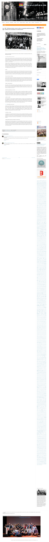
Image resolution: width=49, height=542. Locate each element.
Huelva (37, 311)
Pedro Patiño (44, 412)
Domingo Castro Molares (44, 265)
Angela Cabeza (43, 205)
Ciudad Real (41, 251)
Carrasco (37, 244)
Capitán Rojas (45, 236)
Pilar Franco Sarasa (38, 416)
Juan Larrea (38, 349)
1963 (39, 185)
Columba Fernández (38, 253)
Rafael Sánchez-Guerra (41, 424)
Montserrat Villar (41, 400)
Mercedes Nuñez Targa (44, 395)
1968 (44, 185)
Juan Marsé (44, 349)
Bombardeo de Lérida (44, 230)
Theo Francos (40, 451)
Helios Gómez (42, 307)
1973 (40, 186)
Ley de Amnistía (43, 361)
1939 (39, 183)
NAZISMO (27, 22)
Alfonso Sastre (38, 195)
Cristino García (41, 259)
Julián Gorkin (40, 354)
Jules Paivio (39, 353)
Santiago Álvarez (41, 442)
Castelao (41, 246)
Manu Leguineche (42, 371)
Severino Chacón (42, 444)
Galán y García (40, 296)
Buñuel (37, 233)
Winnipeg (45, 463)
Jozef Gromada (44, 344)
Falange (39, 281)
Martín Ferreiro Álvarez (42, 389)
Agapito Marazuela (43, 189)
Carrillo (42, 244)
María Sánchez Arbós (40, 385)
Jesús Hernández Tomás (42, 321)
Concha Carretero (38, 255)
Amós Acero (42, 199)
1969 (45, 185)
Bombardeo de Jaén (39, 230)
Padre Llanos (45, 408)
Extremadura (39, 280)
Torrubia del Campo (44, 453)
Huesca (39, 311)
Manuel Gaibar (42, 374)
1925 (40, 182)
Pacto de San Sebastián (42, 408)
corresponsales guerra (41, 258)
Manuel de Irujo (44, 373)
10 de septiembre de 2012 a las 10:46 (10, 142)
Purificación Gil (38, 421)
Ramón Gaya (41, 426)
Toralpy (40, 453)
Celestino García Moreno (39, 248)
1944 (45, 183)
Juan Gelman (45, 347)
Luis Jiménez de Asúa (41, 367)
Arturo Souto (41, 216)
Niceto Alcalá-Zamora (43, 403)
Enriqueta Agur (41, 276)
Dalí (37, 261)
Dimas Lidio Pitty (40, 263)
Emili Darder (41, 272)
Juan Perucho (45, 350)
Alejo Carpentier (44, 193)
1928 (43, 182)
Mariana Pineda (40, 387)
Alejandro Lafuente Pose (40, 193)
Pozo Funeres (42, 418)
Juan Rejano (40, 351)
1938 (37, 183)
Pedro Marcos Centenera (40, 412)
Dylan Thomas (40, 267)
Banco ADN (41, 220)
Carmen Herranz (39, 242)
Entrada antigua (33, 157)
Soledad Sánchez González (41, 446)
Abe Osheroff (41, 188)
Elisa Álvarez (45, 271)
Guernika (41, 304)
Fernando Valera (44, 286)
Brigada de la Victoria (42, 232)
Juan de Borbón (40, 346)
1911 (37, 181)
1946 (38, 184)
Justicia (44, 355)
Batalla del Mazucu (41, 224)
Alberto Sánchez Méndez (43, 192)
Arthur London (45, 215)
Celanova (45, 247)
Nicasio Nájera (39, 403)
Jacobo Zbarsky (43, 317)
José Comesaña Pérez (40, 330)
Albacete (37, 191)
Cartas (44, 244)
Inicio (19, 157)
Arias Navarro (41, 214)
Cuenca (40, 260)
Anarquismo (45, 201)
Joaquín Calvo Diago (42, 323)
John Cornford (41, 325)
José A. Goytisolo (39, 327)
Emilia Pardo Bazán (40, 273)
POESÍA (30, 22)
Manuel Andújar (43, 372)
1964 (40, 185)
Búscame (41, 233)
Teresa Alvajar (38, 450)
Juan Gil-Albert (40, 348)
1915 (41, 181)
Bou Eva (39, 232)
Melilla (42, 394)
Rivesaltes (38, 436)
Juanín (42, 352)
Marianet (43, 387)
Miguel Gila (38, 397)
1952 (45, 184)
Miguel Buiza (42, 396)
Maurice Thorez (42, 393)
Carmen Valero (42, 243)
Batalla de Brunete (41, 222)
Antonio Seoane (45, 213)
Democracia (45, 261)
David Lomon (42, 261)
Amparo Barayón (44, 199)
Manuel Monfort (40, 375)
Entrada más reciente (4, 157)
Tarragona (45, 448)
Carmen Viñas (45, 243)
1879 (44, 180)
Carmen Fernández (41, 241)
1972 (39, 186)
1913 (39, 181)
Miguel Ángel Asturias (39, 396)
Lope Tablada (41, 364)
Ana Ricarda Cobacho (39, 201)
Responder (5, 140)
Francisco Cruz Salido (44, 290)
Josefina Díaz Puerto (43, 342)
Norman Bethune (43, 404)
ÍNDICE (41, 22)
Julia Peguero (41, 353)
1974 (42, 186)
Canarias (38, 236)
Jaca (38, 317)
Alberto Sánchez (39, 192)
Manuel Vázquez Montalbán (43, 377)
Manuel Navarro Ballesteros (44, 375)
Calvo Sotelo (42, 234)
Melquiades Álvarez (44, 394)
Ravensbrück (42, 430)
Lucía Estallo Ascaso (43, 365)
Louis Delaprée (39, 365)
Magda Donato (45, 370)
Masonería (38, 391)
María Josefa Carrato (43, 383)
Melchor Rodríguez (40, 394)
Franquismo (38, 293)
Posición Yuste (38, 418)
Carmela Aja (39, 239)
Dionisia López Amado (44, 263)
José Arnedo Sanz (41, 328)
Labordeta (43, 357)
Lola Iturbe (39, 364)
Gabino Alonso (39, 122)
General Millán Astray (42, 298)
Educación (40, 269)
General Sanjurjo (38, 300)
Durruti (37, 267)
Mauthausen (45, 393)
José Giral (43, 332)
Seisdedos (39, 444)
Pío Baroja (38, 417)
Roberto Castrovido (43, 436)
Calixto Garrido (39, 234)
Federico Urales (39, 282)
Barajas (43, 220)
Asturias (41, 217)
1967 (43, 185)
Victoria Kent (41, 461)
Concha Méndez (41, 255)
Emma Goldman (42, 274)
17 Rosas (42, 180)
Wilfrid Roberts (39, 463)
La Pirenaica (39, 357)
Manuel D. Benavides (41, 373)
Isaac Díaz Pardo (43, 315)
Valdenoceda (45, 455)
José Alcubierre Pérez (43, 327)
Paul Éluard (44, 410)
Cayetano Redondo (41, 247)
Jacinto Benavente (40, 317)
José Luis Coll (42, 334)
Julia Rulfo (38, 354)
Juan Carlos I (39, 345)
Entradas (38, 110)
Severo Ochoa (45, 444)
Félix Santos (41, 284)
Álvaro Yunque (40, 197)
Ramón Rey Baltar (38, 428)
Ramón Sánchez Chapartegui (43, 428)
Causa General (38, 247)
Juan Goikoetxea (43, 348)
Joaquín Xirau (45, 324)
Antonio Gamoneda (38, 210)
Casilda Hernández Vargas (40, 245)
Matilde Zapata (38, 393)
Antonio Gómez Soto (41, 211)
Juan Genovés (38, 348)
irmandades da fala (39, 315)
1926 (41, 182)
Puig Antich (42, 420)
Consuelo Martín (40, 257)
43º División (41, 187)
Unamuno (38, 455)
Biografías (38, 227)
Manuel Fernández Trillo (39, 374)
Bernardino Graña (38, 226)
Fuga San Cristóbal (44, 294)
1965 (41, 185)
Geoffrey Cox (45, 300)
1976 (44, 186)
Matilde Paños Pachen (44, 392)
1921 (45, 181)
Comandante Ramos (42, 253)
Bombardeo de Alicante (44, 228)
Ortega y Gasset (44, 406)
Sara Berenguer (44, 442)
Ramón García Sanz (38, 426)
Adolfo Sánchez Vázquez (39, 189)
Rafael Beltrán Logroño (44, 422)
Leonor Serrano (45, 359)
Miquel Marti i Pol (41, 399)
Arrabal (40, 215)
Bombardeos (42, 231)
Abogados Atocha (44, 188)
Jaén (45, 317)
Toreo (41, 453)
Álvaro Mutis (38, 197)
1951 (44, 184)
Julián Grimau (42, 354)
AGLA (45, 189)
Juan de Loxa (43, 346)
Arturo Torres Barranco (44, 216)
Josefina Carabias (39, 342)
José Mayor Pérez (39, 338)
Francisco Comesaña (40, 290)
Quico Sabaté (45, 421)
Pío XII (40, 417)
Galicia (45, 296)
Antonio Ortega (39, 212)
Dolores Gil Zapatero (40, 265)
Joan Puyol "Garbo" (40, 322)
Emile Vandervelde (38, 272)
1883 (45, 180)
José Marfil (45, 336)
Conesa (6, 104)
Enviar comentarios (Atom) (8, 158)
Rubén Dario (43, 440)
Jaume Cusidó (41, 319)
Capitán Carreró (42, 236)
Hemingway (45, 307)
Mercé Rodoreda (40, 395)
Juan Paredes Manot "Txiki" (41, 350)
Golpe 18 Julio (39, 302)
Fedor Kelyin (42, 282)
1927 (42, 182)
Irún (41, 315)
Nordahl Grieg (40, 404)
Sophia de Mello (45, 446)
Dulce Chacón (45, 266)
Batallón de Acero (44, 224)
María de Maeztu (40, 381)
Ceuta (43, 249)
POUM (40, 418)
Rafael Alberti (40, 422)
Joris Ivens (41, 326)
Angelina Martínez (42, 207)
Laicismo (45, 357)
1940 (40, 183)
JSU (45, 344)
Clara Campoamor (44, 251)
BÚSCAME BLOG (37, 22)
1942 (43, 183)
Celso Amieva (42, 248)
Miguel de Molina (44, 396)
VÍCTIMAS (15, 22)
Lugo (40, 366)
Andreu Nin (40, 203)
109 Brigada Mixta (38, 180)
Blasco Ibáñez (40, 228)
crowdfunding (45, 259)
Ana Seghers (42, 201)
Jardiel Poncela (38, 319)
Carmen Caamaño (38, 240)
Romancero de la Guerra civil (41, 438)
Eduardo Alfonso (42, 267)
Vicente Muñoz (45, 459)
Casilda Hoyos (45, 245)
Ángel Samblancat (40, 205)
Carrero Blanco (40, 244)
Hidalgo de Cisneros (41, 309)
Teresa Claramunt (41, 450)
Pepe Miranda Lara (42, 414)
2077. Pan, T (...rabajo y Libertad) (42, 105)
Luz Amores (44, 369)
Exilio (37, 280)
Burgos (39, 233)
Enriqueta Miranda (44, 276)
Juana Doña (40, 352)
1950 (43, 184)
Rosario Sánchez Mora (39, 440)
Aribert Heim (43, 214)
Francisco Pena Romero (40, 292)
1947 (39, 184)
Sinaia (40, 445)
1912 (38, 181)
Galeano (43, 296)
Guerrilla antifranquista (42, 305)
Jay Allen (45, 319)
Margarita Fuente (39, 379)
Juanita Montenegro (44, 352)
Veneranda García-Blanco (43, 457)
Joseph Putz (38, 344)
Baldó (39, 220)
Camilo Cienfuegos (44, 234)
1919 (43, 181)
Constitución (38, 257)
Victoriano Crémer (44, 461)
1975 (43, 186)
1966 (42, 185)
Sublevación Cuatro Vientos (42, 447)
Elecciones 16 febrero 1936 (40, 270)
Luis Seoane (38, 369)
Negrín (37, 402)
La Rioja (41, 357)
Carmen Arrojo (45, 239)
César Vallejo (41, 249)
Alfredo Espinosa (44, 195)
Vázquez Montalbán (39, 457)
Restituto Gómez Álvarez (43, 432)
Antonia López (41, 209)
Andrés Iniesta (38, 203)
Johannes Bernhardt (38, 325)
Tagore (43, 448)
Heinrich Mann (39, 307)
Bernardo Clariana (41, 226)
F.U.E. (41, 280)
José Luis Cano (39, 334)
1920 (44, 181)
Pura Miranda (45, 420)
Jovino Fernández (40, 344)
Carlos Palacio (45, 238)
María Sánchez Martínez (44, 385)
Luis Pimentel (44, 368)
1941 (41, 183)
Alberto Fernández (43, 191)
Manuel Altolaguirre (40, 372)
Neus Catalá (44, 402)
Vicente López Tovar (41, 459)
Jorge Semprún (38, 326)
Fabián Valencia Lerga (44, 280)
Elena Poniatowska (42, 271)
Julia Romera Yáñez (44, 353)
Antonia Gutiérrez (38, 209)
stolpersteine (38, 447)
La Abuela (5, 142)
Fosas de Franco (38, 288)
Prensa (38, 419)
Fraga (41, 288)
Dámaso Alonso (39, 261)
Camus (45, 235)
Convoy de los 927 (44, 257)
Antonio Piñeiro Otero (43, 212)
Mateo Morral (44, 391)
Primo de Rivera (44, 419)
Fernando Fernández (41, 286)
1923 (38, 182)
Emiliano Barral (43, 273)
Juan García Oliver (42, 347)
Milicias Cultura (44, 398)
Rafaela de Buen (44, 424)
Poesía (45, 417)
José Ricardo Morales (41, 340)
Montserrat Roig (38, 400)
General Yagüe (41, 300)
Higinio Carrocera (44, 309)
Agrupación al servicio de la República (40, 190)
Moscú (43, 400)
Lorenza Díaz (45, 364)
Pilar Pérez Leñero (44, 416)
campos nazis (42, 235)
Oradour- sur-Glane (40, 406)
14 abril (41, 180)
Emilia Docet (44, 272)
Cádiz (37, 234)
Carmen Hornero (43, 242)
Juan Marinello (41, 349)
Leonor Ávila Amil (41, 359)
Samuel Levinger (38, 442)
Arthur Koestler (42, 215)
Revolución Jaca (38, 434)
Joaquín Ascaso (38, 323)
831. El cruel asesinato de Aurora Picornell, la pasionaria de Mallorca (43, 102)
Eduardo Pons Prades (42, 268)
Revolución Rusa (42, 434)
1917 (42, 181)
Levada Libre (40, 361)
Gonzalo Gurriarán (43, 302)
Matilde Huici (38, 392)
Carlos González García (41, 238)
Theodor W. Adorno (43, 451)
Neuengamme (41, 402)
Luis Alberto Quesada (43, 366)
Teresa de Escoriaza (44, 450)
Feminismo (44, 284)
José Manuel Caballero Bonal (41, 336)
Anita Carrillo (45, 207)
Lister (37, 364)
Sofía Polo (38, 446)
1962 (38, 185)
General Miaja (38, 298)
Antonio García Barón (43, 210)
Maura (40, 393)
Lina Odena (41, 363)
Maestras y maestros (41, 370)
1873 (43, 180)
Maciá (45, 369)
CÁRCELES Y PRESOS (22, 22)
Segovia (37, 444)
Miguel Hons (45, 397)
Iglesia (37, 312)
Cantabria (40, 236)
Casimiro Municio (38, 246)
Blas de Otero (43, 227)
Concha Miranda (44, 255)
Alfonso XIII (41, 195)
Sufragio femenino (41, 448)
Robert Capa (40, 436)
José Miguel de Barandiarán (43, 338)
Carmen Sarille (39, 243)
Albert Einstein (40, 191)
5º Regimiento (44, 187)
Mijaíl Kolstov (41, 398)
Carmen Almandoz (42, 239)
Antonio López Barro (44, 211)
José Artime (44, 328)
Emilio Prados (38, 274)
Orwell (37, 407)
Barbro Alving (45, 220)
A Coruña (39, 188)
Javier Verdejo (43, 319)
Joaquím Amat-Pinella (44, 322)
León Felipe (38, 359)
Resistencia (40, 432)
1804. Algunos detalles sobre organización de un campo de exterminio (43, 98)
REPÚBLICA (3, 22)
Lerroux (37, 361)
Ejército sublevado (44, 269)
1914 (40, 181)
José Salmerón (44, 340)
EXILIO (18, 22)
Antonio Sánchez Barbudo (40, 213)
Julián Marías (45, 354)
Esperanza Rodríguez (44, 278)
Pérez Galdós (45, 414)
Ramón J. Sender (40, 427)
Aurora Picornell (42, 218)
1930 (45, 182)
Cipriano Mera (38, 251)
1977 (45, 186)
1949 (42, 184)
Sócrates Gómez (44, 445)
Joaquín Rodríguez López (40, 324)
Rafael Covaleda (40, 423)
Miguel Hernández (41, 397)
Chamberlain (45, 249)
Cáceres (45, 233)
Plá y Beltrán (42, 417)
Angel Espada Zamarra (44, 203)
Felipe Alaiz (45, 282)
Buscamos (43, 233)
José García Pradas (40, 332)
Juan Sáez (43, 351)
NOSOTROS (33, 22)
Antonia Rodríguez (44, 209)
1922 (37, 182)
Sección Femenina (41, 443)
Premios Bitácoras (44, 418)
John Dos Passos (44, 325)
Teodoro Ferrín (45, 449)
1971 (38, 186)
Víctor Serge (39, 461)
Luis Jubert (44, 367)
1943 (44, 183)
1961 (37, 185)
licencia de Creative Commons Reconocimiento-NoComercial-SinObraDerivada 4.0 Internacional (41, 145)
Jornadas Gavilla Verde (44, 326)
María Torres (39, 123)
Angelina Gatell (38, 207)
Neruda (39, 402)
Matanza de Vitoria (40, 391)
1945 (37, 184)
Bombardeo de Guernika (43, 229)
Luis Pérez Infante (40, 368)
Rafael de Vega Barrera (44, 423)
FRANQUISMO (11, 22)
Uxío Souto (43, 455)
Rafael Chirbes (38, 423)
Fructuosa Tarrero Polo (40, 294)
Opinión (37, 406)
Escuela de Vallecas (40, 278)
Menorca (37, 395)
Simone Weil (38, 445)
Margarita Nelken (42, 379)
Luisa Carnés (41, 369)
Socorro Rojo (42, 445)
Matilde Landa (40, 392)
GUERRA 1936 (7, 22)
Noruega (45, 404)
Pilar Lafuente (41, 416)
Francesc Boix (43, 288)
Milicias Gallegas (38, 399)
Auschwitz (45, 218)
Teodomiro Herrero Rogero (40, 449)
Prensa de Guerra (41, 419)
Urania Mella (40, 455)
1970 (37, 186)
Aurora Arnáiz (40, 218)
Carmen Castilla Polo (42, 240)
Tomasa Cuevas (38, 453)
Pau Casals (42, 410)
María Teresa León (39, 386)
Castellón (43, 246)
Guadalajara (38, 304)
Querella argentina (42, 421)
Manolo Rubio (39, 371)
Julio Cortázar (41, 355)
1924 (39, 182)
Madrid (38, 370)
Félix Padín (39, 284)
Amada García (43, 197)
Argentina (39, 214)
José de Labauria (43, 330)
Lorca (43, 364)
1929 (44, 182)
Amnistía (40, 199)
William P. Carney (42, 463)
